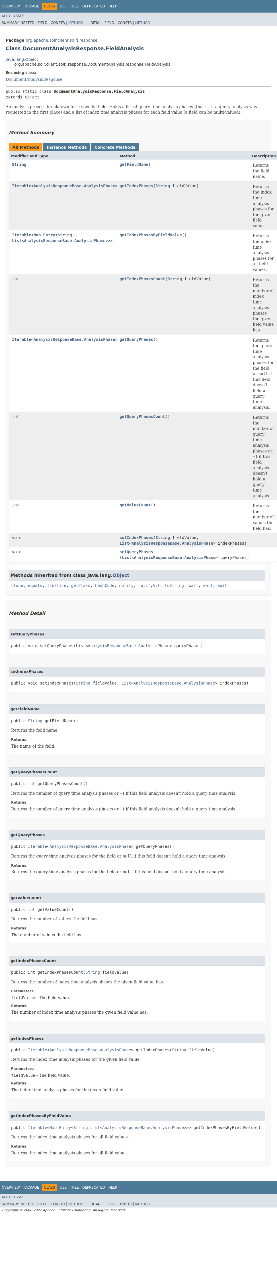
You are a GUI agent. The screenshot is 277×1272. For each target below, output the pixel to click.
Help (112, 6)
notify (126, 585)
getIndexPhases (136, 186)
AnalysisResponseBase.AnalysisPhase (74, 186)
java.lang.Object (22, 59)
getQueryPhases (136, 339)
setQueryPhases (136, 552)
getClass (80, 585)
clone (17, 585)
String (19, 164)
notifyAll (149, 585)
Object (32, 97)
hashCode (104, 585)
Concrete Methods (115, 147)
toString (174, 585)
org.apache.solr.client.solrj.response (61, 40)
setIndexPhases (136, 537)
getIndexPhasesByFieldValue (151, 235)
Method (75, 23)
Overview (11, 6)
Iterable (21, 186)
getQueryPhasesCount (142, 416)
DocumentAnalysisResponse (34, 79)
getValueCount (135, 505)
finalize (56, 585)
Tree (74, 6)
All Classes (13, 16)
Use (63, 6)
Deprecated (93, 6)
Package (31, 6)
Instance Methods (67, 147)
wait (193, 585)
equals (35, 585)
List (17, 240)
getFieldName (134, 164)
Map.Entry (44, 235)
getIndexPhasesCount (142, 279)
